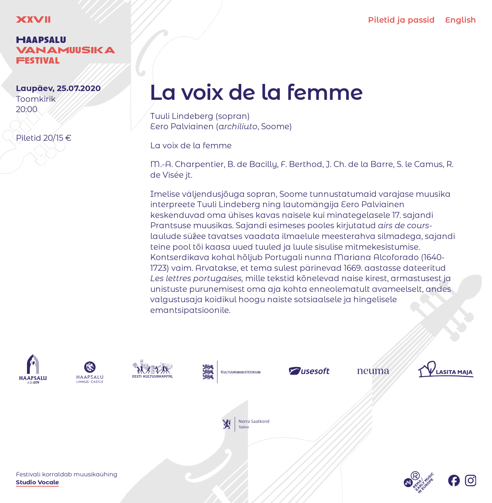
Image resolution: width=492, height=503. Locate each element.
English (460, 20)
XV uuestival (65, 40)
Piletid (401, 20)
